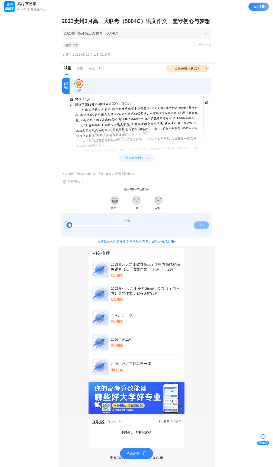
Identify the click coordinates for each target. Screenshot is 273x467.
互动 (96, 68)
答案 (80, 68)
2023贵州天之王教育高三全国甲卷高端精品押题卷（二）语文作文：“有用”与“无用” (145, 266)
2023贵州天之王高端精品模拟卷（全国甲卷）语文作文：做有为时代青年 (145, 290)
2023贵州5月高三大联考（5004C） (92, 33)
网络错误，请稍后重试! (136, 432)
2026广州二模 (121, 315)
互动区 (98, 421)
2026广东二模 (121, 339)
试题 (67, 68)
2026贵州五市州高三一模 (131, 364)
